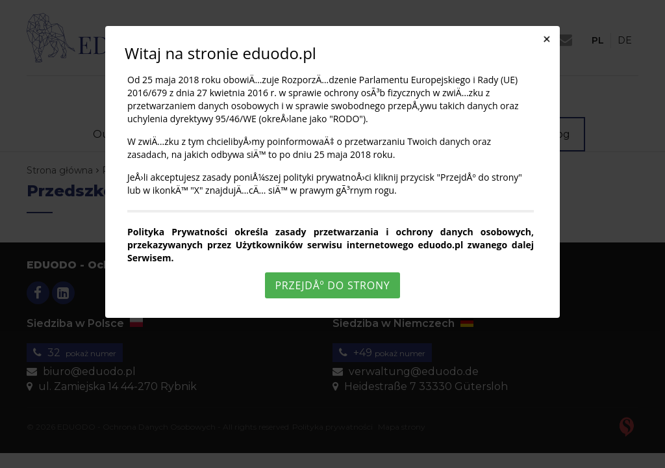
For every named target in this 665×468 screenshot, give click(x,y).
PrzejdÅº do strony (332, 285)
